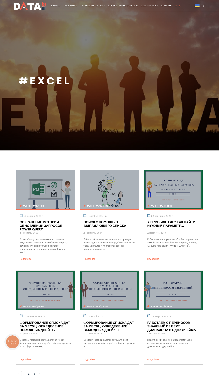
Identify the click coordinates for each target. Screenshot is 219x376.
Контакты (166, 6)
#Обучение (38, 205)
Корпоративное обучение (123, 6)
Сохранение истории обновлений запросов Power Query (41, 226)
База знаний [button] (149, 6)
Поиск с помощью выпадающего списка (104, 224)
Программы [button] (72, 6)
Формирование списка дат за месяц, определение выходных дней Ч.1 (108, 326)
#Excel (27, 205)
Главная (56, 6)
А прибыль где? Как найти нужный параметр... (171, 224)
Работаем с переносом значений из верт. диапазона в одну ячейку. (171, 326)
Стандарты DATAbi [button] (93, 6)
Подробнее (27, 259)
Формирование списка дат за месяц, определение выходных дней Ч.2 (45, 326)
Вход (178, 6)
